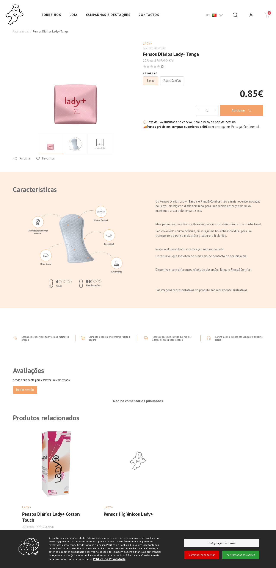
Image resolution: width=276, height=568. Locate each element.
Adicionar (241, 110)
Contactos (149, 15)
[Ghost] (15, 14)
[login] (251, 15)
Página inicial (21, 31)
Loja (73, 15)
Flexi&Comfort (172, 80)
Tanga (150, 80)
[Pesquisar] (235, 15)
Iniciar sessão (25, 390)
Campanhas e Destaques (108, 15)
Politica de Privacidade (109, 559)
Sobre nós (51, 15)
